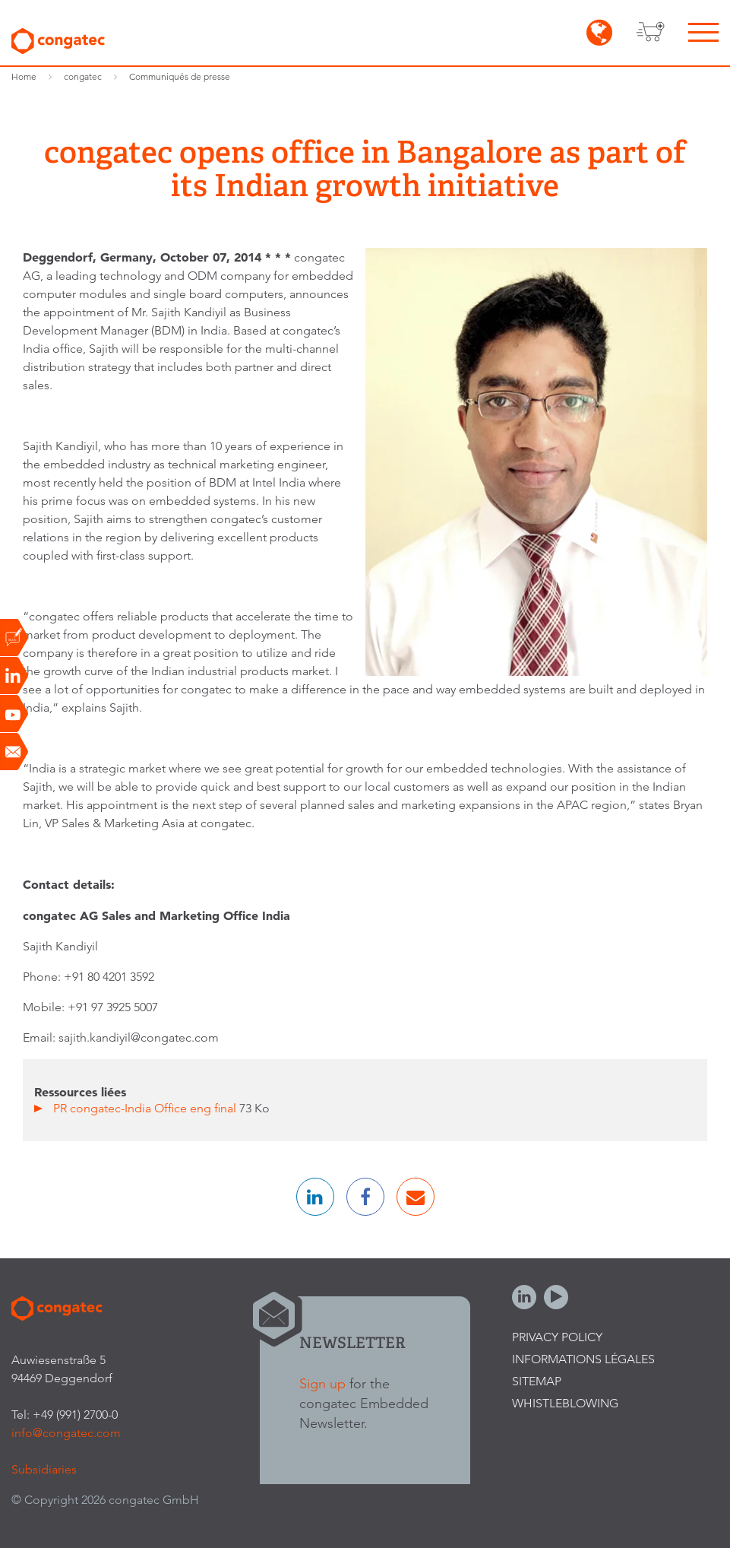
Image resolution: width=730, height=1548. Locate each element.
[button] (315, 1197)
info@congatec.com (66, 1433)
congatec (83, 76)
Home (23, 76)
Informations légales (583, 1359)
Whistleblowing (565, 1403)
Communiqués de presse (179, 76)
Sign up (322, 1383)
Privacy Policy (557, 1337)
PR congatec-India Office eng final (146, 1108)
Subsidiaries (44, 1469)
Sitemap (536, 1381)
